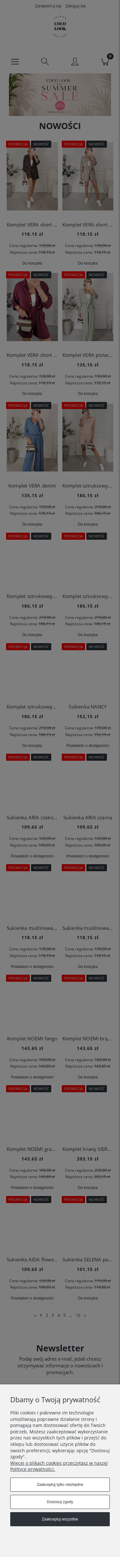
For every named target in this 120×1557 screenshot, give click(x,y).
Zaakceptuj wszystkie (60, 1519)
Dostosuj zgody (60, 1502)
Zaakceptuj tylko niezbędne (60, 1484)
